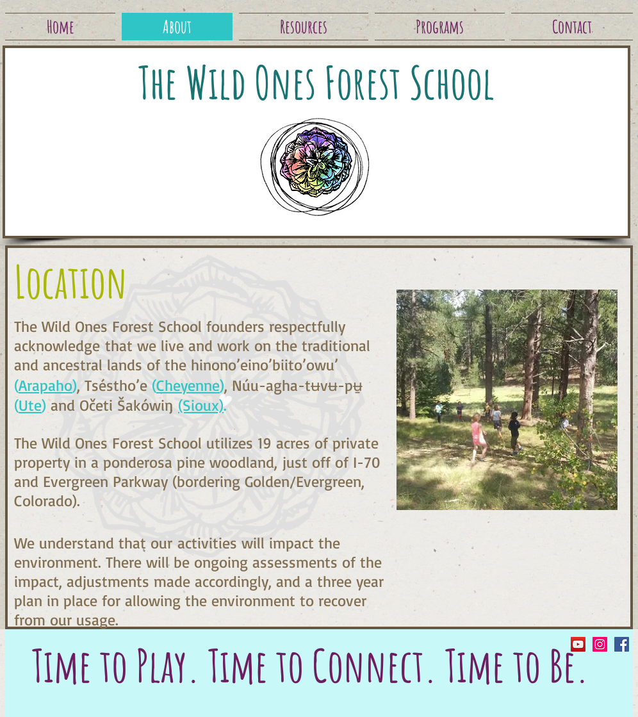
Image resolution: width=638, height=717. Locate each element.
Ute (30, 405)
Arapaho (45, 385)
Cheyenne (188, 385)
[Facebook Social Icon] (621, 644)
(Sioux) (201, 405)
